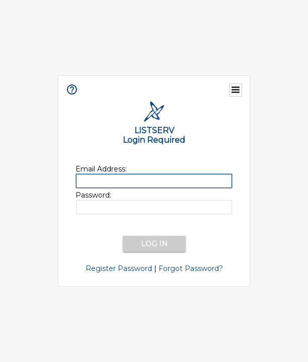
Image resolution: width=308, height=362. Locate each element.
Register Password (119, 268)
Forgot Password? (191, 268)
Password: (93, 195)
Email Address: (101, 168)
